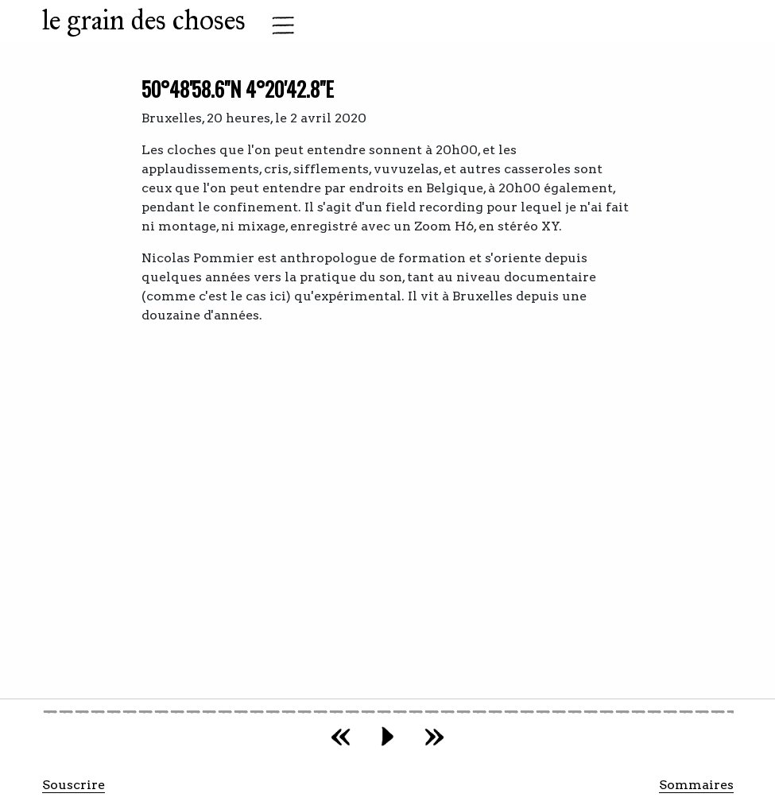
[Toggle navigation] (278, 25)
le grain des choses (144, 20)
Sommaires (696, 784)
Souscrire (73, 784)
